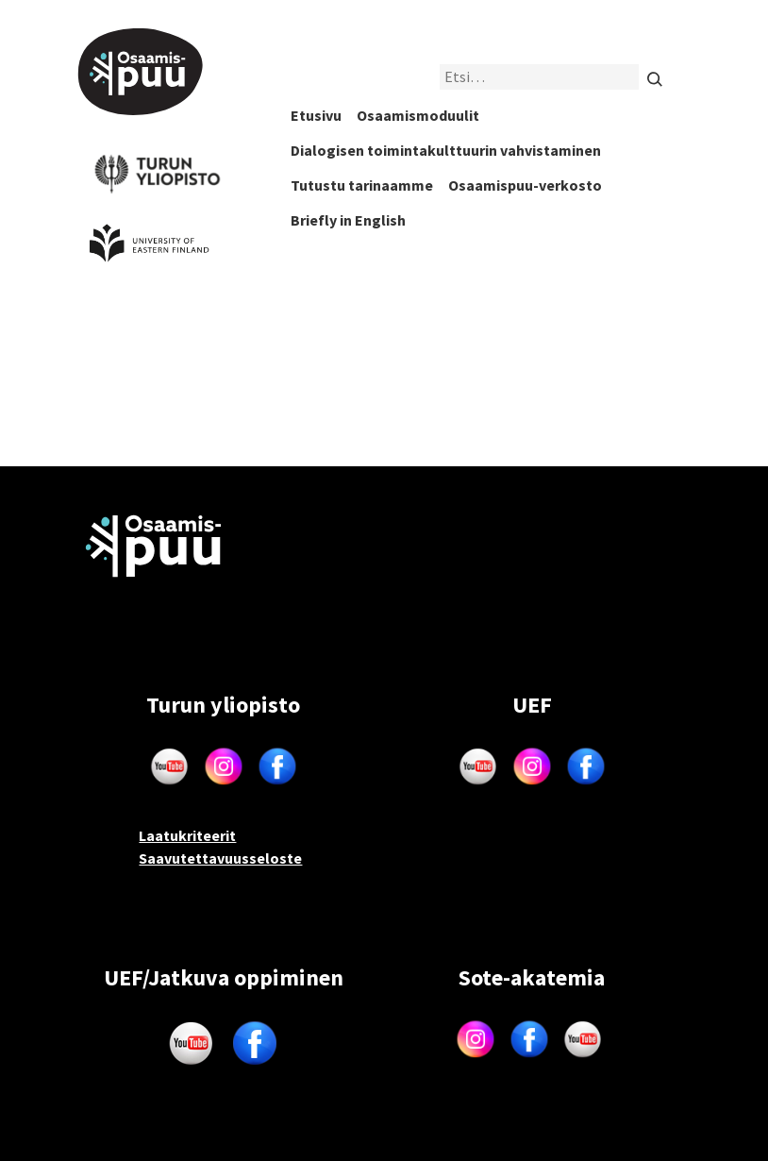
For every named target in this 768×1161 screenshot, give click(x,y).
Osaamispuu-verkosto (525, 185)
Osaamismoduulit (418, 115)
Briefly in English (348, 219)
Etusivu (316, 115)
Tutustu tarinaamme (362, 185)
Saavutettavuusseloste (220, 858)
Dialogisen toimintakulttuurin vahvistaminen (446, 150)
